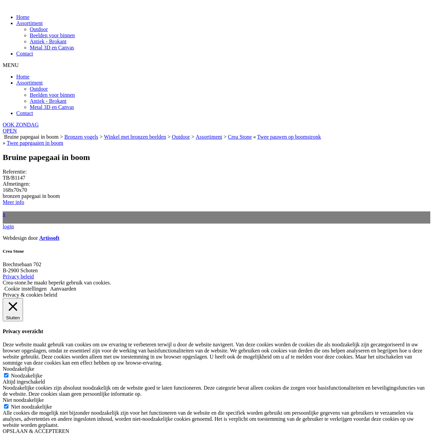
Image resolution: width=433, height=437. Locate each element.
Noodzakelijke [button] (18, 369)
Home (22, 17)
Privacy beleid (18, 276)
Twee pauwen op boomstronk (289, 137)
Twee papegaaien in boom (35, 143)
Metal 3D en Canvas (52, 47)
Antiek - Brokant (48, 41)
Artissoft (49, 238)
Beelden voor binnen (52, 35)
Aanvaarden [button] (63, 289)
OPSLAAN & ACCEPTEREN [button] (36, 431)
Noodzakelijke (26, 375)
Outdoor (39, 29)
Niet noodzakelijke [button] (23, 400)
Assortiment (29, 23)
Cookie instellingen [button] (25, 289)
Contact (24, 53)
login (8, 226)
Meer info (13, 202)
